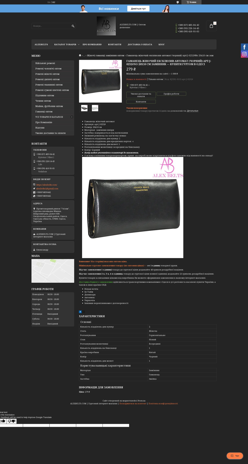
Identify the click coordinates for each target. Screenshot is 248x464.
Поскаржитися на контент (132, 400)
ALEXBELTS (41, 44)
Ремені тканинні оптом (49, 84)
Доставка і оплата (140, 44)
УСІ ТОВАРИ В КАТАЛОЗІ (49, 117)
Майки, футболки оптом (49, 106)
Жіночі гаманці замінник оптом (105, 55)
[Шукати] (73, 26)
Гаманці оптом (44, 111)
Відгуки (39, 127)
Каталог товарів (65, 44)
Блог (161, 44)
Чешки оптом (43, 100)
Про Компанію (92, 44)
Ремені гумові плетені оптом (52, 90)
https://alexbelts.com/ (46, 184)
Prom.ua (141, 397)
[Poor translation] (11, 418)
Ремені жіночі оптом (47, 74)
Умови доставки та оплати (50, 133)
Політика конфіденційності (163, 400)
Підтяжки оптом (44, 95)
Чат (235, 455)
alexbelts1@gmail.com (47, 188)
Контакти (114, 44)
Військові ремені (45, 63)
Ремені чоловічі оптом (48, 68)
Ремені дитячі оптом (47, 79)
